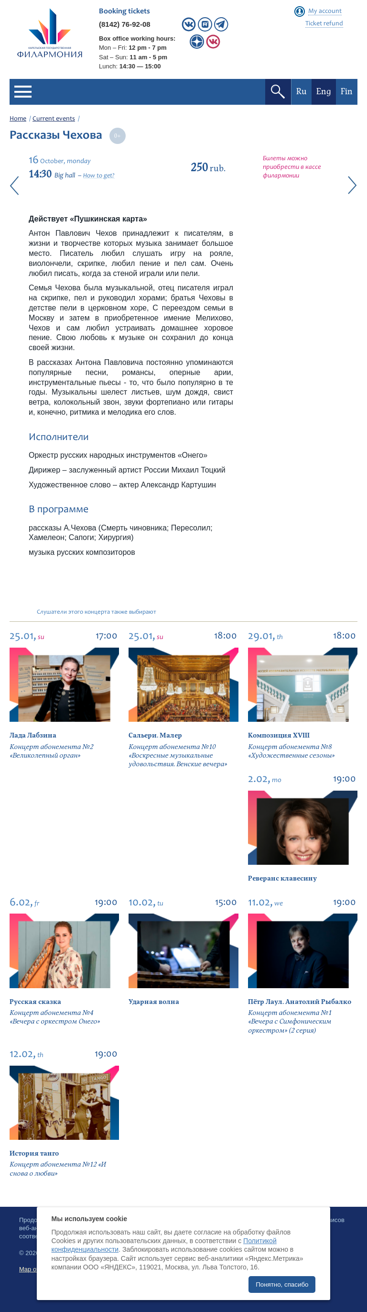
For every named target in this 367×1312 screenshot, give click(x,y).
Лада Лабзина (33, 735)
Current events (53, 119)
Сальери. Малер (155, 735)
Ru (301, 91)
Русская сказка (35, 1001)
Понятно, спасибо (282, 1284)
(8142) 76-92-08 (125, 24)
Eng (323, 91)
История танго (34, 1153)
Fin (347, 91)
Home (18, 119)
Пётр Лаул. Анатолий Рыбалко (299, 1001)
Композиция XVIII (279, 735)
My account (325, 11)
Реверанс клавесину (282, 878)
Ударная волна (154, 1001)
